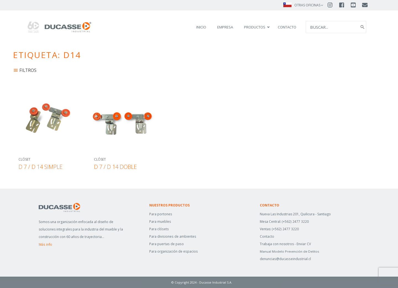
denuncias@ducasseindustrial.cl (285, 258)
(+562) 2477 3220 (295, 221)
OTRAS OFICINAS (307, 5)
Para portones (160, 214)
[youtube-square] (355, 5)
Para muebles (160, 221)
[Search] (362, 27)
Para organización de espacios (173, 251)
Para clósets (158, 229)
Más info (45, 244)
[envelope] (365, 5)
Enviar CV (304, 244)
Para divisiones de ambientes (172, 236)
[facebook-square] (344, 5)
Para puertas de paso (166, 244)
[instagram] (332, 5)
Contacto (267, 236)
